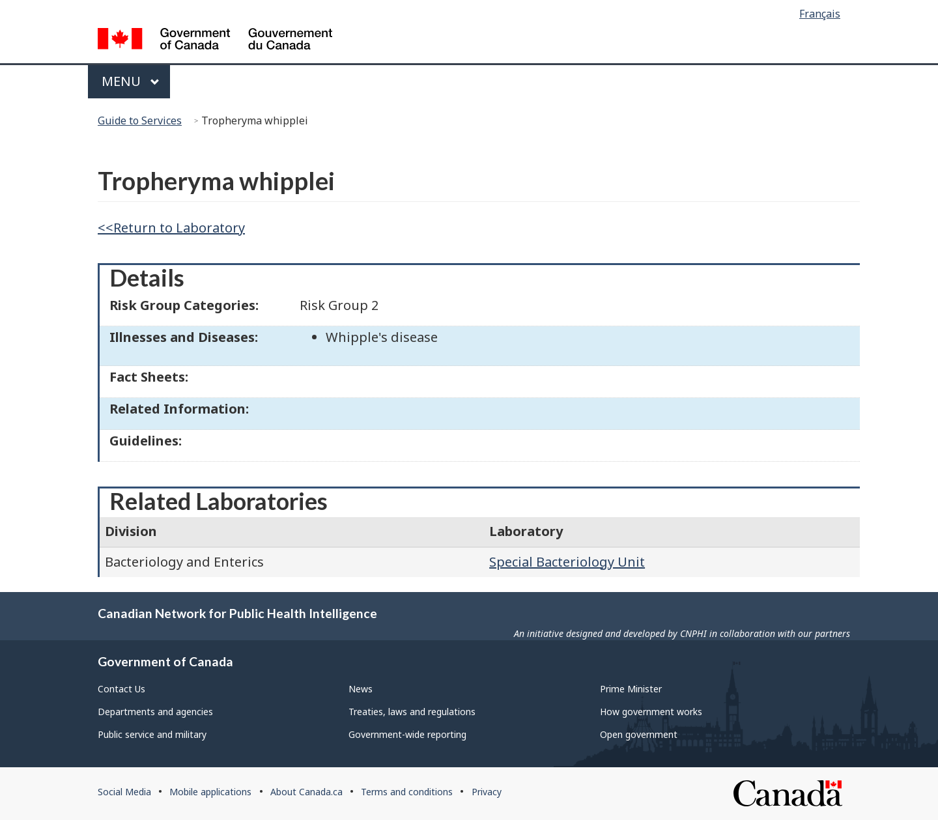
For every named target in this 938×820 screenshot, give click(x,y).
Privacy (487, 791)
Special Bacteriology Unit (567, 562)
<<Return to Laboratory (171, 227)
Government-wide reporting (407, 734)
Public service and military (152, 734)
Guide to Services (140, 120)
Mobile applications (210, 791)
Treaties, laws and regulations (412, 711)
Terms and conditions (407, 791)
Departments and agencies (155, 711)
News (360, 689)
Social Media (124, 791)
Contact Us (121, 689)
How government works (651, 711)
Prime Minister (631, 689)
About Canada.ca (306, 791)
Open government (638, 734)
